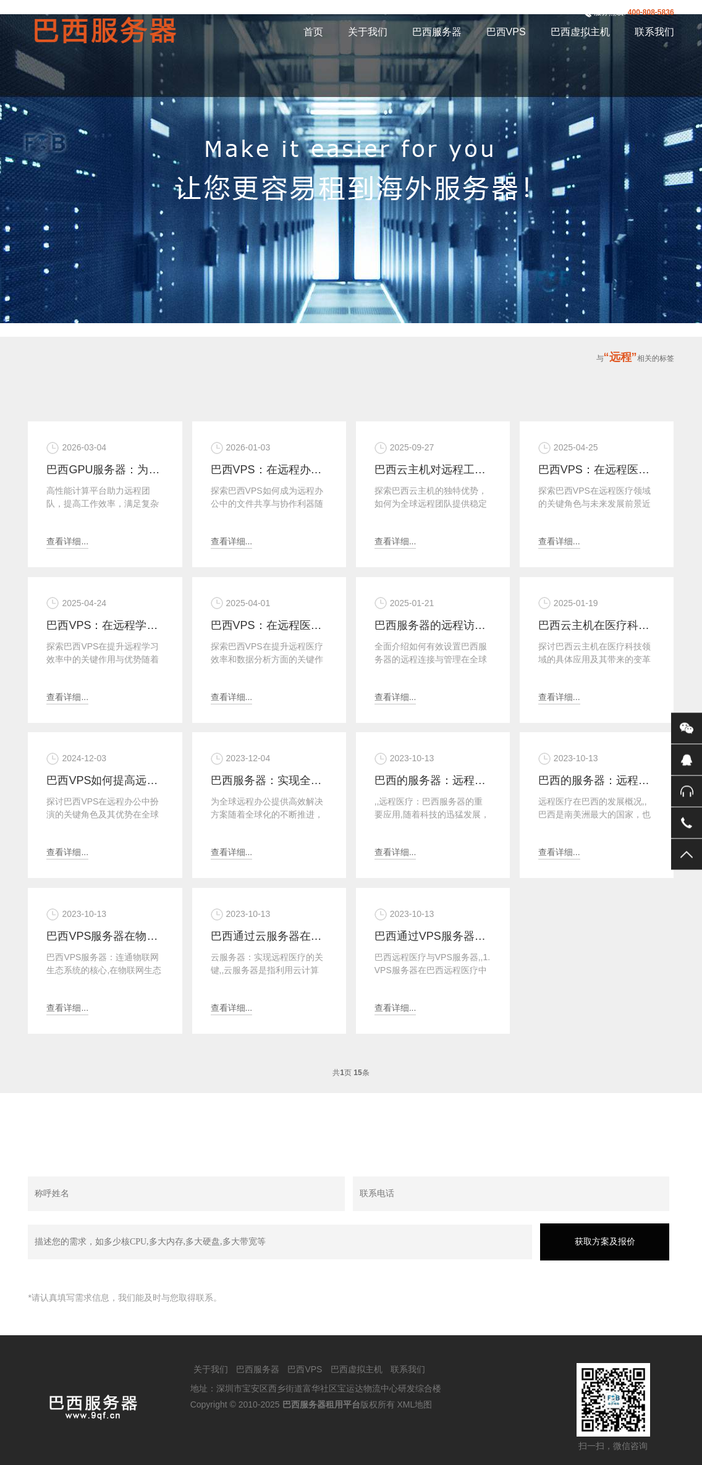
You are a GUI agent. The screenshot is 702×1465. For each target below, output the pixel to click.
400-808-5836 (651, 12)
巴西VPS (506, 32)
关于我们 (367, 32)
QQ (686, 760)
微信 (686, 728)
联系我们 (654, 32)
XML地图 (414, 1404)
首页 (313, 32)
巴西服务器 (437, 32)
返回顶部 (686, 854)
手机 (686, 823)
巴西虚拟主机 (580, 32)
